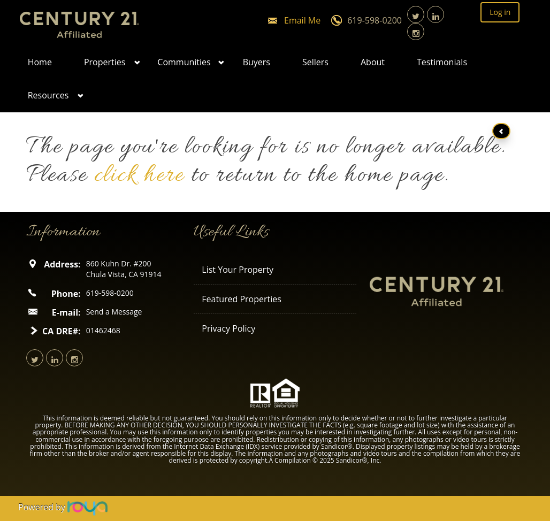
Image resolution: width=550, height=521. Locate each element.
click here (139, 176)
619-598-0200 (374, 20)
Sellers (315, 62)
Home (40, 62)
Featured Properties (241, 299)
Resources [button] (48, 95)
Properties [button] (104, 62)
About (373, 62)
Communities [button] (183, 62)
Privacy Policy (228, 328)
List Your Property (237, 269)
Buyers (256, 62)
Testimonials (442, 62)
